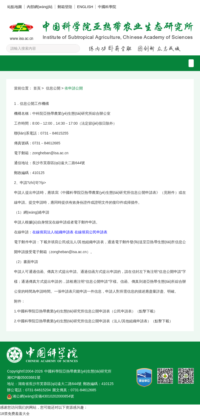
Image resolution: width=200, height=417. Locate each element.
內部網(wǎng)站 (40, 7)
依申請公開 (74, 88)
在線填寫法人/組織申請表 (52, 232)
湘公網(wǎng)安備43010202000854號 (43, 396)
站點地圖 (14, 7)
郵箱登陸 (65, 7)
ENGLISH (85, 7)
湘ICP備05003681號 (23, 377)
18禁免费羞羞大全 (15, 414)
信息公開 (53, 88)
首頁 (37, 88)
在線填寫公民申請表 (90, 232)
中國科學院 (107, 7)
